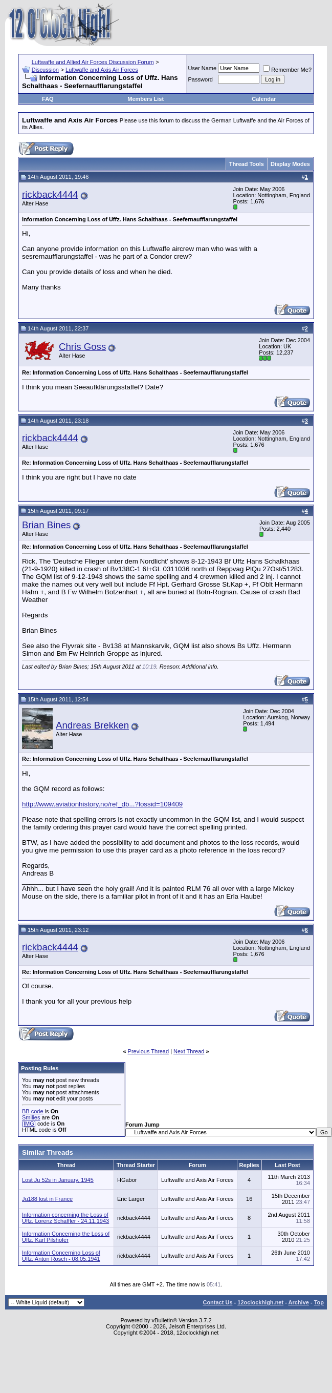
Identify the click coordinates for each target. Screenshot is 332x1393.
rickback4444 (50, 194)
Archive (299, 1302)
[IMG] (29, 1123)
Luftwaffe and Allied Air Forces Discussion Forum (93, 62)
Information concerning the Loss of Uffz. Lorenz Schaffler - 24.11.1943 (65, 1218)
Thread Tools (246, 164)
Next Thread (188, 1051)
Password (200, 79)
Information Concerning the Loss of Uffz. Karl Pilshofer (65, 1237)
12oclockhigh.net (260, 1302)
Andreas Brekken (92, 725)
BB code (32, 1111)
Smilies (31, 1117)
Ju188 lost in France (47, 1199)
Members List (145, 99)
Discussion (45, 70)
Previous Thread (148, 1051)
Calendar (264, 99)
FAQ (48, 99)
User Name (202, 68)
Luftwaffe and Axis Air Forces (101, 70)
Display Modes (290, 164)
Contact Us (217, 1302)
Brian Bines (46, 524)
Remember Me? (287, 70)
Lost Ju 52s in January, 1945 (58, 1180)
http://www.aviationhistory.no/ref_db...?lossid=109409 (102, 804)
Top (319, 1302)
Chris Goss (82, 346)
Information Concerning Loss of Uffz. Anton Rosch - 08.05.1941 (61, 1256)
